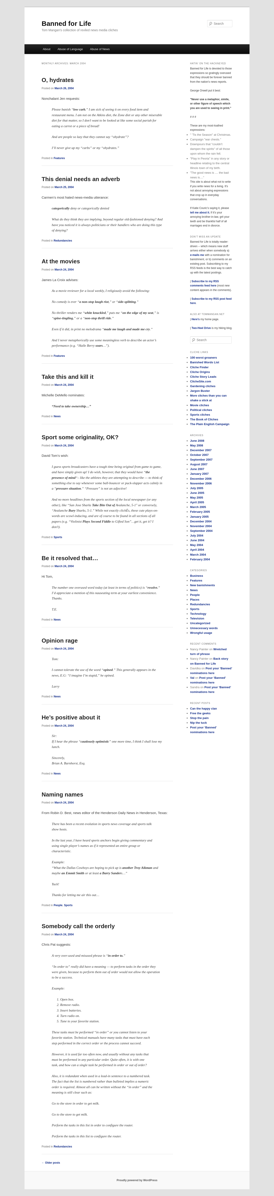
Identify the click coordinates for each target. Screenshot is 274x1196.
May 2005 (196, 497)
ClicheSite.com (200, 381)
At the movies (61, 261)
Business (196, 575)
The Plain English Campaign (209, 424)
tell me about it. (200, 212)
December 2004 (200, 521)
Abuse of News (100, 49)
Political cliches (201, 410)
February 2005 (200, 511)
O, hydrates (58, 80)
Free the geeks (200, 713)
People (58, 905)
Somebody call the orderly (78, 926)
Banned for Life (66, 23)
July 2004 (196, 535)
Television (197, 618)
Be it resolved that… (70, 558)
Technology (198, 613)
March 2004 (198, 554)
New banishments (202, 585)
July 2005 (196, 488)
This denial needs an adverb (81, 179)
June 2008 (197, 440)
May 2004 (196, 545)
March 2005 (198, 507)
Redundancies (63, 240)
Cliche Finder (199, 367)
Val (192, 677)
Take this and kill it (68, 376)
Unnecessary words (204, 628)
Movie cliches (199, 405)
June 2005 (197, 493)
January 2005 (199, 516)
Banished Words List (204, 362)
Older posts (51, 1162)
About (46, 49)
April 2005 (197, 502)
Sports (58, 537)
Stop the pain (199, 718)
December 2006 (200, 478)
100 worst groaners (203, 357)
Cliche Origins (200, 372)
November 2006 (201, 483)
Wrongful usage (201, 633)
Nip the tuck (198, 722)
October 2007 (199, 455)
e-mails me (197, 255)
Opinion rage (60, 640)
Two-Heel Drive (201, 328)
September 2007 (201, 459)
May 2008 (196, 445)
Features (59, 158)
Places (194, 599)
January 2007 (199, 473)
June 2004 (197, 540)
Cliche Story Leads (203, 376)
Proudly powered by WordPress (137, 1180)
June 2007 (197, 469)
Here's (195, 319)
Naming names (62, 794)
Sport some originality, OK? (80, 437)
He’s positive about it (71, 717)
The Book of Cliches (204, 419)
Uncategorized (200, 623)
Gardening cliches (203, 386)
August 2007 (198, 464)
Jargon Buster (200, 391)
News (57, 416)
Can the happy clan (203, 708)
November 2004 (201, 526)
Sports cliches (200, 414)
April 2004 (197, 549)
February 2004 (200, 559)
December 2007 (200, 450)
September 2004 (201, 531)
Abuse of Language (70, 49)
